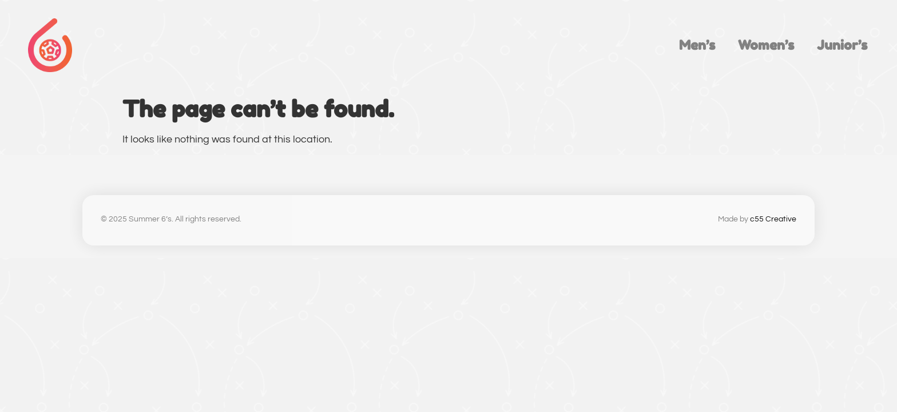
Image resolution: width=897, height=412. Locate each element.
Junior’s (842, 45)
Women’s (766, 45)
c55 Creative (773, 219)
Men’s (697, 45)
